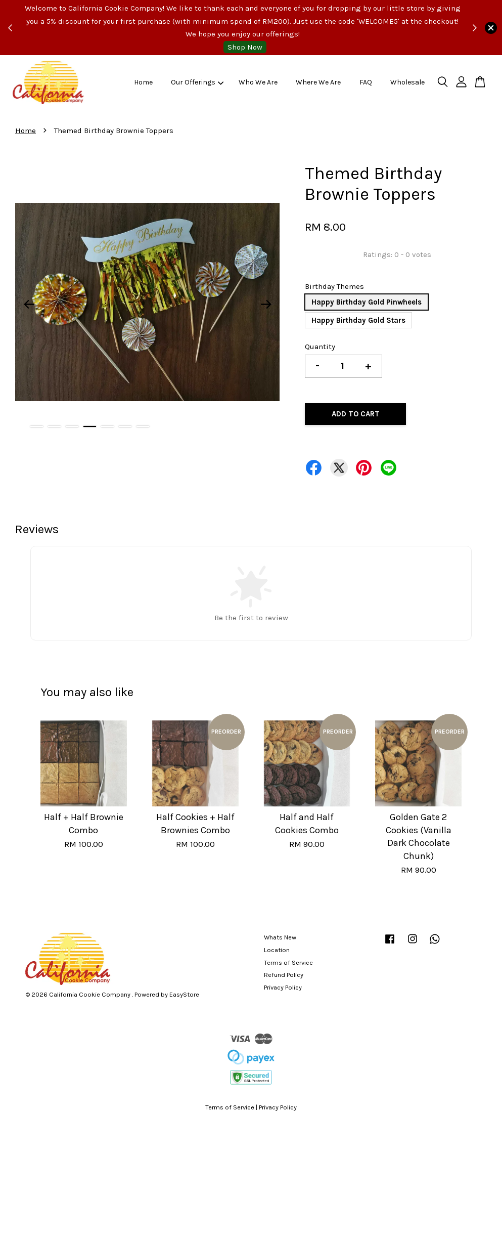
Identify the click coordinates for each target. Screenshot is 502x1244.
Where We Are (318, 82)
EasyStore (184, 994)
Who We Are (258, 82)
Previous (28, 304)
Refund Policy (283, 974)
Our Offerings (197, 82)
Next (266, 304)
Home (143, 82)
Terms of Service (288, 962)
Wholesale (407, 82)
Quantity (320, 346)
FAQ (365, 82)
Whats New (280, 937)
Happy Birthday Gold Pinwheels (366, 302)
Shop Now (244, 47)
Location (277, 950)
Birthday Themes (334, 286)
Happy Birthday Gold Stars (358, 320)
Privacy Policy (283, 987)
